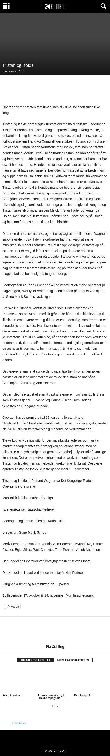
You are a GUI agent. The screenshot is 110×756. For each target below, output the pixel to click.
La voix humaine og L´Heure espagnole (51, 696)
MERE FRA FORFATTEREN (73, 660)
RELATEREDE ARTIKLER (35, 660)
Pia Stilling (55, 646)
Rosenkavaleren (12, 695)
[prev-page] (52, 705)
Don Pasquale (82, 695)
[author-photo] (55, 630)
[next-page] (58, 705)
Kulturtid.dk (19, 723)
